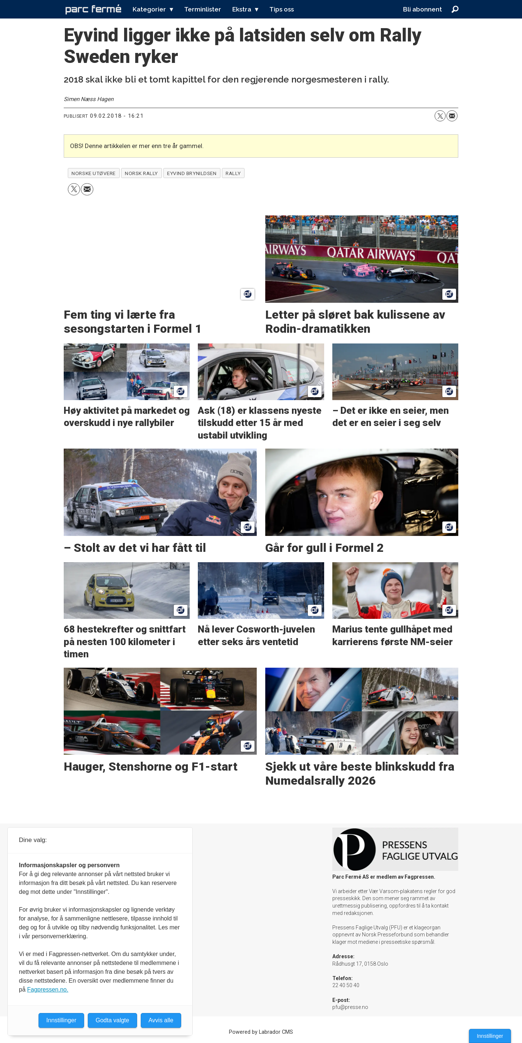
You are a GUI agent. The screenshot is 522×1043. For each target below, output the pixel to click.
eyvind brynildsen (191, 173)
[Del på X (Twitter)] (440, 115)
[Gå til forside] (93, 9)
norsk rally (141, 173)
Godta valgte (112, 1020)
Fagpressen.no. (47, 989)
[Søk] (455, 9)
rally (233, 173)
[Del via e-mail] (452, 115)
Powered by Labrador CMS (261, 1032)
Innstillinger (490, 1036)
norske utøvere (94, 173)
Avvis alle (161, 1020)
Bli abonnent (422, 9)
